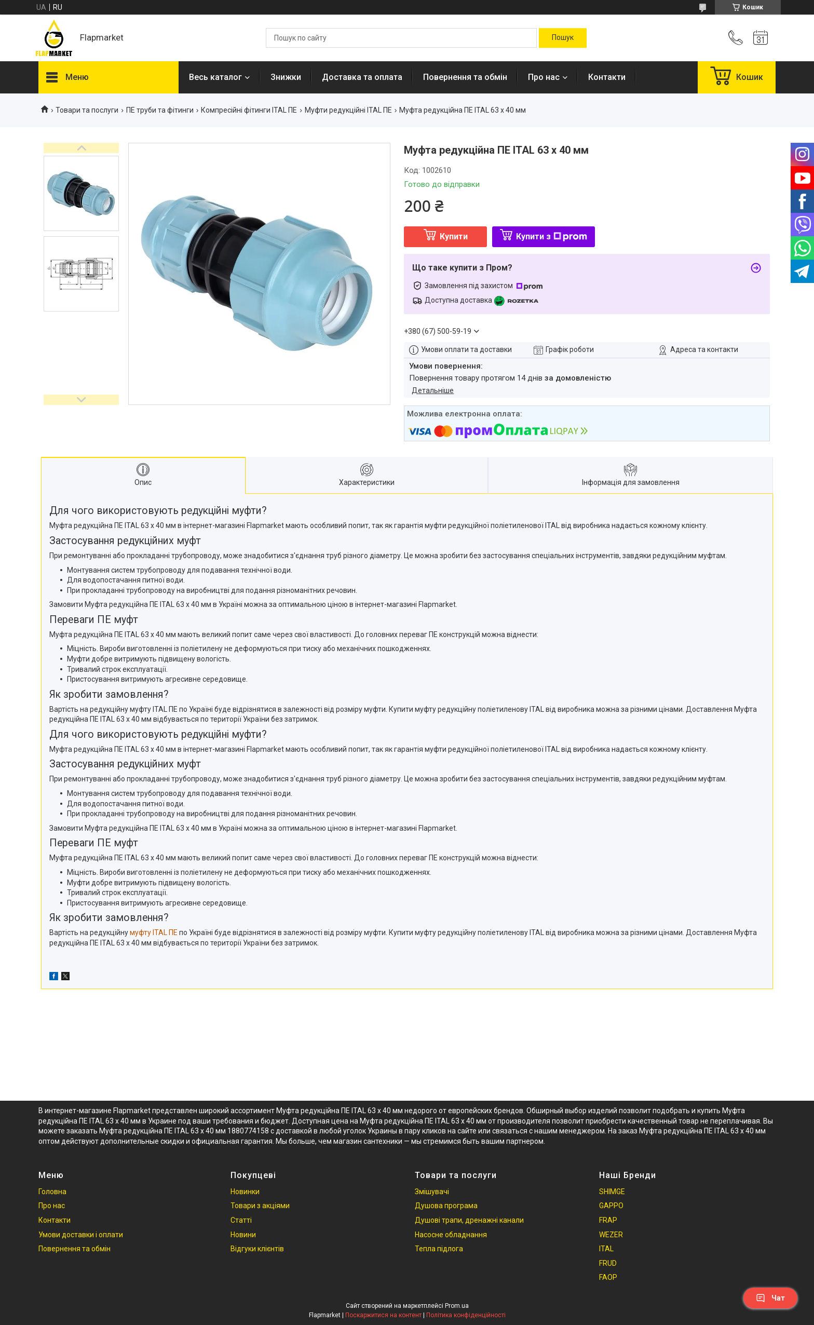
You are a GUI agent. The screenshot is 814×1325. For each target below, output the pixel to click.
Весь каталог (215, 77)
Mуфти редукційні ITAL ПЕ (348, 110)
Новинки (245, 1191)
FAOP (608, 1277)
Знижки (285, 77)
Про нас (544, 77)
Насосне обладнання (451, 1235)
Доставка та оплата (362, 77)
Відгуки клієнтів (257, 1249)
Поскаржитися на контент (383, 1315)
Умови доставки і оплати (80, 1235)
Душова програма (446, 1205)
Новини (243, 1235)
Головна (52, 1191)
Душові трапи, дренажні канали (469, 1220)
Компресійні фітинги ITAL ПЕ (249, 110)
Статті (241, 1220)
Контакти (607, 77)
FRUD (608, 1263)
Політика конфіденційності (466, 1315)
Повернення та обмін (465, 77)
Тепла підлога (439, 1249)
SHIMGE (612, 1191)
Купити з (551, 236)
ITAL (606, 1249)
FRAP (608, 1220)
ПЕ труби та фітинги (160, 110)
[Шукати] (563, 38)
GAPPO (611, 1205)
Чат (770, 1298)
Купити (454, 236)
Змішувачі (432, 1191)
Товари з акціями (260, 1205)
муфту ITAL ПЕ (154, 932)
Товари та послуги (87, 110)
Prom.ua (457, 1305)
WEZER (611, 1235)
